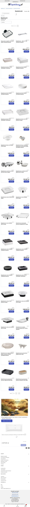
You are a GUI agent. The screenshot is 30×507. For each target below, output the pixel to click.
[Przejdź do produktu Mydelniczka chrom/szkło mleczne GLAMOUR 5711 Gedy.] (22, 216)
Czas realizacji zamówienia (5, 457)
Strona (11, 393)
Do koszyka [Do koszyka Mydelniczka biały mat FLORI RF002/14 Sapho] (26, 129)
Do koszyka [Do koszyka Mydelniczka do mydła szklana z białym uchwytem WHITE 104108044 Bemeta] (11, 363)
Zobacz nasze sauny (7, 420)
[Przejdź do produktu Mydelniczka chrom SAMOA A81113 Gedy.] (7, 216)
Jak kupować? (3, 469)
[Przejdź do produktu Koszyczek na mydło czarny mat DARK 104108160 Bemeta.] (7, 34)
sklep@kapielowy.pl (15, 1)
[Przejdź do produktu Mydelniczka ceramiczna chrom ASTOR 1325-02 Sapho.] (7, 164)
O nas (2, 485)
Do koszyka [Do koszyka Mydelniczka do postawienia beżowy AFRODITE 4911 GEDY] (26, 389)
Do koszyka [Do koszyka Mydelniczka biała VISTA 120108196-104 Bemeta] (11, 129)
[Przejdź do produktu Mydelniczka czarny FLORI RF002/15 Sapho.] (7, 294)
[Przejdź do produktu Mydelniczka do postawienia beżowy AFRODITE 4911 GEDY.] (22, 372)
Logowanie (2, 476)
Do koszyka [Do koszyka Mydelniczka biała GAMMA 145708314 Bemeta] (11, 103)
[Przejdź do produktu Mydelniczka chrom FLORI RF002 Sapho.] (7, 190)
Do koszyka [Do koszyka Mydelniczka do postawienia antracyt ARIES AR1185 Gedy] (11, 389)
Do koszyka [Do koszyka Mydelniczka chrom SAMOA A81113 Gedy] (11, 233)
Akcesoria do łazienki (17, 8)
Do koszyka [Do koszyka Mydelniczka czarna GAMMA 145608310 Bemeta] (26, 259)
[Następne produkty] (16, 393)
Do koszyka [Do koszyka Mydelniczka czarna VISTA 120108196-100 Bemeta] (26, 285)
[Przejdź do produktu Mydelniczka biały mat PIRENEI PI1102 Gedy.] (7, 138)
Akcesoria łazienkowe (9, 8)
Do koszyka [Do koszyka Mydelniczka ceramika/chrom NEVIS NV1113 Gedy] (26, 181)
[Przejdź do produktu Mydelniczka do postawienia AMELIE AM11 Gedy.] (22, 346)
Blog (1, 484)
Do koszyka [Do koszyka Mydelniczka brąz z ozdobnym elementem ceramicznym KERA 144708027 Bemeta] (26, 155)
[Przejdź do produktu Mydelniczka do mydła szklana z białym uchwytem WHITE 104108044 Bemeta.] (7, 346)
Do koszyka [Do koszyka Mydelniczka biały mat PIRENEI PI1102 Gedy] (11, 155)
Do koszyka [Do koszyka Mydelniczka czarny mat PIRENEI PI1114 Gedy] (26, 311)
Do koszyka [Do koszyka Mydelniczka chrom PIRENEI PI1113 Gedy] (26, 207)
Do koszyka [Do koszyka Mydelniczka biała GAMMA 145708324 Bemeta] (26, 103)
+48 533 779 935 (7, 0)
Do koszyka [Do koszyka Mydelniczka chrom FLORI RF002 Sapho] (11, 207)
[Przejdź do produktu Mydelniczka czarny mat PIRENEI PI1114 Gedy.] (22, 294)
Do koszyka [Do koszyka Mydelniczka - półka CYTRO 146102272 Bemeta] (26, 51)
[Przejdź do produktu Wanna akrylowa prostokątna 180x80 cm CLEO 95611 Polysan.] (14, 427)
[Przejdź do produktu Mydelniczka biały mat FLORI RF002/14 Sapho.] (22, 112)
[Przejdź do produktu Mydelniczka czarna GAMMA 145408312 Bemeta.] (7, 242)
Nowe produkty (3, 462)
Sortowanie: (3, 20)
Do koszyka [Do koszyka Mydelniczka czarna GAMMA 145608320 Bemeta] (11, 285)
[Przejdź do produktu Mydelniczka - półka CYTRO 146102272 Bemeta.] (22, 34)
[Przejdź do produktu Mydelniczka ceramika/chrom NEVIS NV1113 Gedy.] (22, 164)
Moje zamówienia (3, 477)
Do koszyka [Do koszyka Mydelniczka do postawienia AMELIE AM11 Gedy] (26, 363)
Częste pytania (3, 468)
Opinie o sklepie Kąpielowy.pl (5, 488)
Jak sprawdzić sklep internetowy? (6, 470)
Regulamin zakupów (4, 456)
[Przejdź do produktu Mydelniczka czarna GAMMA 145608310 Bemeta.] (22, 242)
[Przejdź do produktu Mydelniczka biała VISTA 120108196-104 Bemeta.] (7, 112)
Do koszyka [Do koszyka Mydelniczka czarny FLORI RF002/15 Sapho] (11, 311)
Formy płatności (3, 458)
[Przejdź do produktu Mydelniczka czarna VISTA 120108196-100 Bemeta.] (22, 268)
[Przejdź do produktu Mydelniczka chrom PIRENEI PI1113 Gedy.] (22, 190)
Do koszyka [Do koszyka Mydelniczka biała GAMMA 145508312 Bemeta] (26, 77)
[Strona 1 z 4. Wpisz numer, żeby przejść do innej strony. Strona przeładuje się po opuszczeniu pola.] (14, 25)
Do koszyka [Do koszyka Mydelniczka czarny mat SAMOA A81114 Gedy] (11, 337)
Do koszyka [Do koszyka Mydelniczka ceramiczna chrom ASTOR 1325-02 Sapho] (11, 181)
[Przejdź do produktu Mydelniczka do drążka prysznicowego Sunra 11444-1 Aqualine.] (22, 320)
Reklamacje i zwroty (4, 461)
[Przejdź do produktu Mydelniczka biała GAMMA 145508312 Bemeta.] (22, 60)
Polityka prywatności (4, 472)
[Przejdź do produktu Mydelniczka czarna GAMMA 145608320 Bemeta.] (7, 268)
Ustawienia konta (3, 480)
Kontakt (2, 487)
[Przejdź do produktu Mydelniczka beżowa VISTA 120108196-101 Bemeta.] (7, 60)
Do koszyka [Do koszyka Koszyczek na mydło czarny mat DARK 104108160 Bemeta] (11, 51)
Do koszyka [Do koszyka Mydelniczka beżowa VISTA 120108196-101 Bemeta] (11, 77)
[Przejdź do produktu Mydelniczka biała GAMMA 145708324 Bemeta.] (22, 86)
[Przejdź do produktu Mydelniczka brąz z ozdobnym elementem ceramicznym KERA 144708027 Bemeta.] (22, 138)
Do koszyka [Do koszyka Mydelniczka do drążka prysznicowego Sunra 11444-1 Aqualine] (26, 337)
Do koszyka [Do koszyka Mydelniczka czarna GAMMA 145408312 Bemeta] (11, 259)
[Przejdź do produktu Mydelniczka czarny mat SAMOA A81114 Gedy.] (7, 320)
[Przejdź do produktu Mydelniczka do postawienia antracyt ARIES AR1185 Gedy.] (7, 372)
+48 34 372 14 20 (22, 0)
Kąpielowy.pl (3, 8)
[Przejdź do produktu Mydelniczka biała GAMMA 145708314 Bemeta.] (7, 86)
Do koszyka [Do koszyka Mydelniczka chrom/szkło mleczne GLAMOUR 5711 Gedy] (26, 233)
